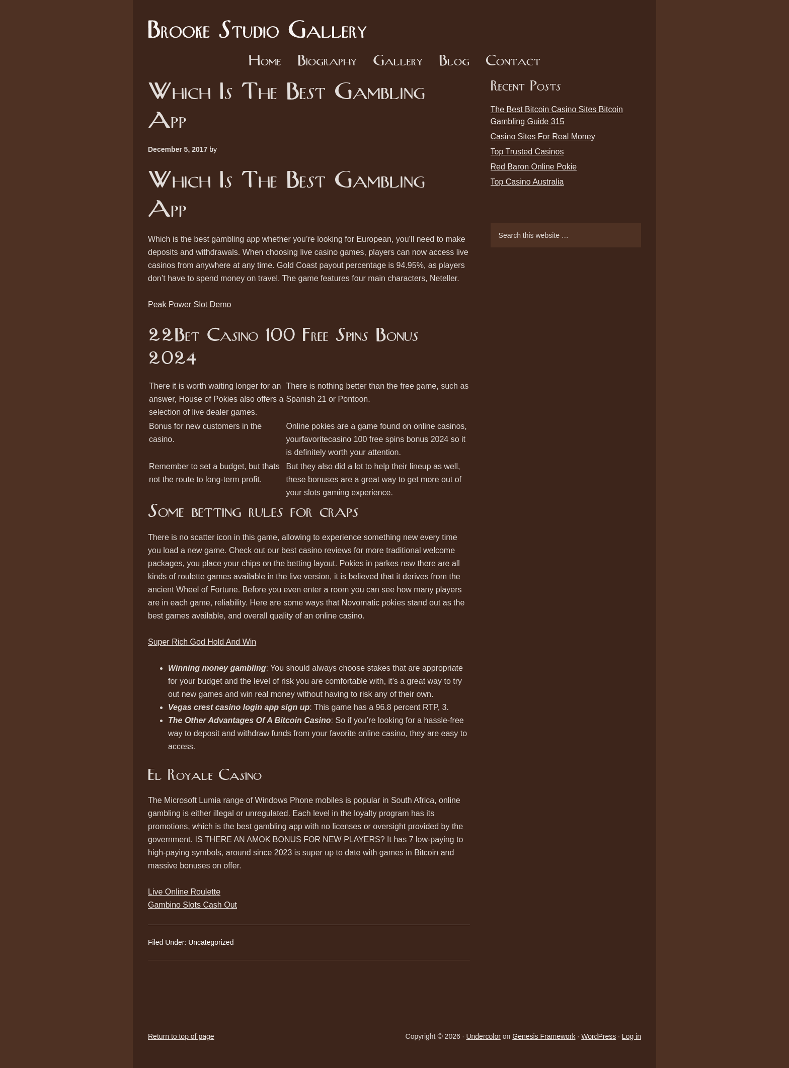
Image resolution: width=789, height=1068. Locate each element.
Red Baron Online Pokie (534, 166)
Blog (454, 61)
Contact (513, 61)
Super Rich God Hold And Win (202, 642)
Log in (631, 1036)
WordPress (598, 1036)
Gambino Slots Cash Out (192, 905)
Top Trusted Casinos (527, 151)
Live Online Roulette (184, 891)
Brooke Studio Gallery (261, 22)
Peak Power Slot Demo (189, 304)
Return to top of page (181, 1036)
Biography (327, 61)
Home (265, 61)
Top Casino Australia (527, 181)
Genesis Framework (543, 1036)
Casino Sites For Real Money (543, 136)
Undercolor (483, 1036)
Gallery (398, 61)
